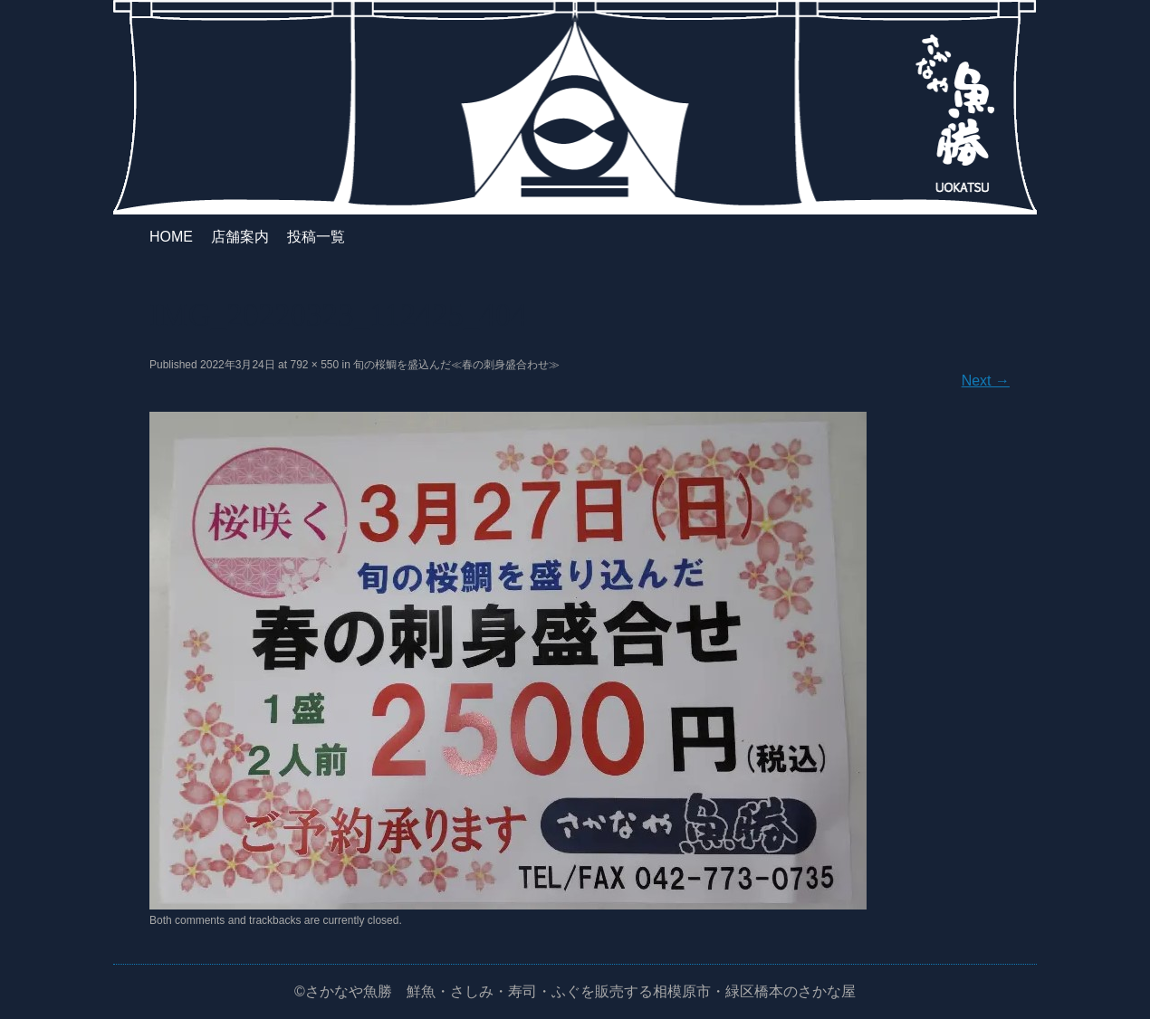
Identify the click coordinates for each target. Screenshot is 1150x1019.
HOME (171, 236)
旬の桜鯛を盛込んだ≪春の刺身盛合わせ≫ (456, 364)
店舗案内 (240, 236)
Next (986, 380)
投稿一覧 (316, 236)
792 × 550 (314, 364)
